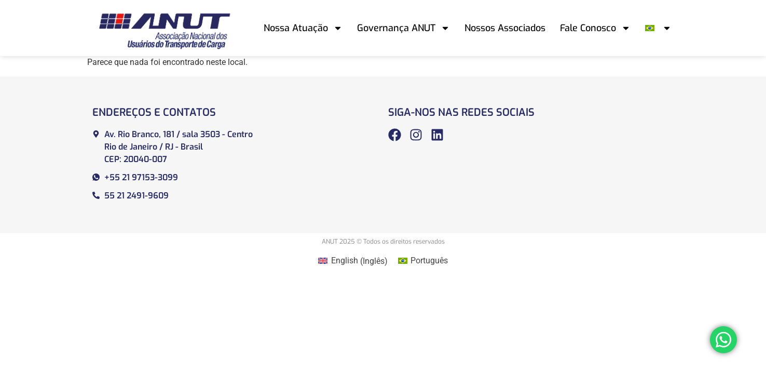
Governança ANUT (403, 28)
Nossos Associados (504, 28)
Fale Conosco (595, 28)
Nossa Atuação (303, 28)
